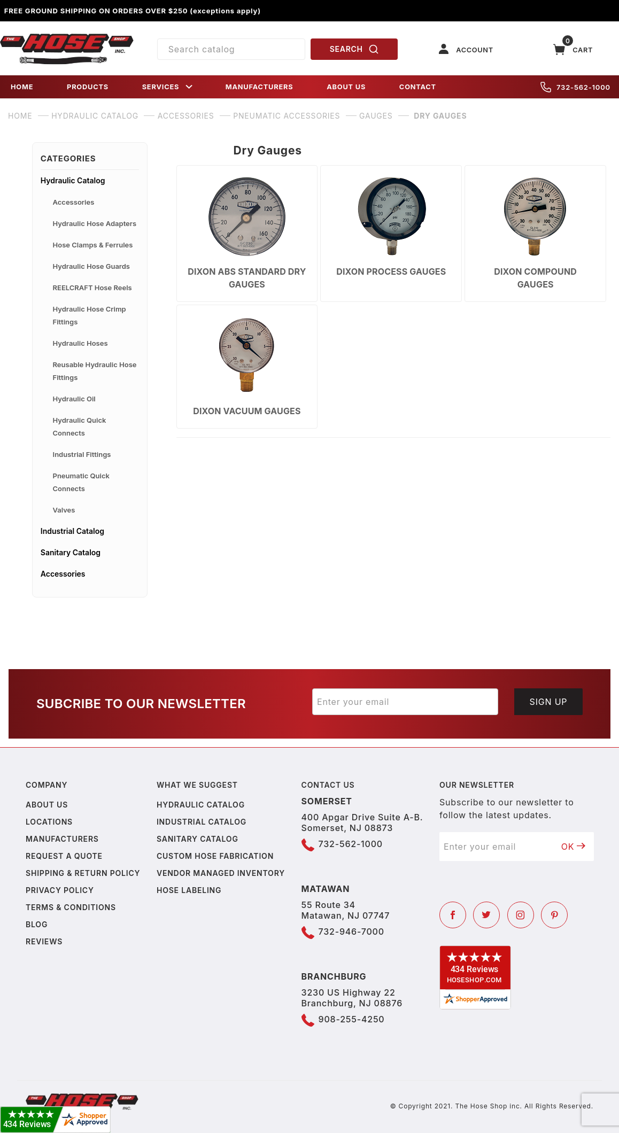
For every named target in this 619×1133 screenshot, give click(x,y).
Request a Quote (64, 855)
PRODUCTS (88, 87)
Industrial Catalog (72, 531)
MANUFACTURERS (259, 87)
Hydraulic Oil (74, 398)
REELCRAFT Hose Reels (92, 287)
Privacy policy (60, 890)
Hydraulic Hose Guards (91, 266)
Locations (49, 821)
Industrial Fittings (82, 454)
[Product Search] (231, 49)
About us (47, 804)
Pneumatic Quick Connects (81, 482)
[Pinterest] (554, 915)
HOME (22, 87)
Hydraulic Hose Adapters (95, 223)
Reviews (44, 941)
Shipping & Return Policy (83, 873)
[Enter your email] (405, 701)
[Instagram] (520, 915)
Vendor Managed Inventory (221, 873)
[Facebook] (452, 915)
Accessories (74, 202)
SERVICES (168, 87)
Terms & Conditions (71, 907)
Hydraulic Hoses (80, 343)
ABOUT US (346, 87)
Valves (64, 510)
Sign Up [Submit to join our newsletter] (549, 701)
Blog (37, 924)
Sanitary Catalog (70, 552)
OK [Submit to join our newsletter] (573, 846)
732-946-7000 (351, 931)
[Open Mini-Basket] (573, 49)
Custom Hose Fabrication (215, 855)
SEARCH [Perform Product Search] (354, 49)
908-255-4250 (352, 1019)
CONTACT (417, 87)
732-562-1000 (575, 87)
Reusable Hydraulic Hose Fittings (95, 371)
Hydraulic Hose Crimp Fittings (89, 315)
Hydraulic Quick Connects (79, 426)
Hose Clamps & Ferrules (93, 244)
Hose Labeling (189, 890)
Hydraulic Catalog (73, 180)
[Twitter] (486, 915)
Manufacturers (62, 838)
